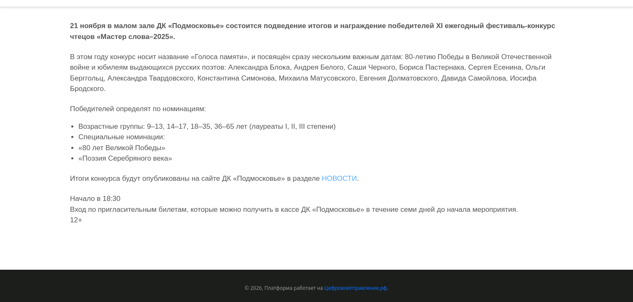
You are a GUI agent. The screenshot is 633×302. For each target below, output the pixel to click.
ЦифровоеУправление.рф (355, 288)
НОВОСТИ (339, 178)
